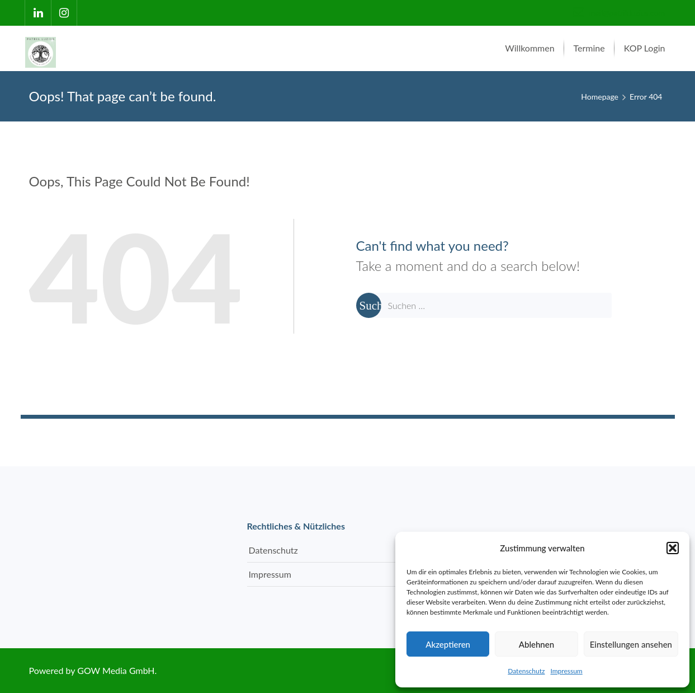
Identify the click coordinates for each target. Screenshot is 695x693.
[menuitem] (529, 48)
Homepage (599, 96)
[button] (672, 548)
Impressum (566, 671)
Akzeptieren (447, 644)
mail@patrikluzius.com (619, 12)
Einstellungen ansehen (631, 644)
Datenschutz (526, 671)
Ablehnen (536, 644)
